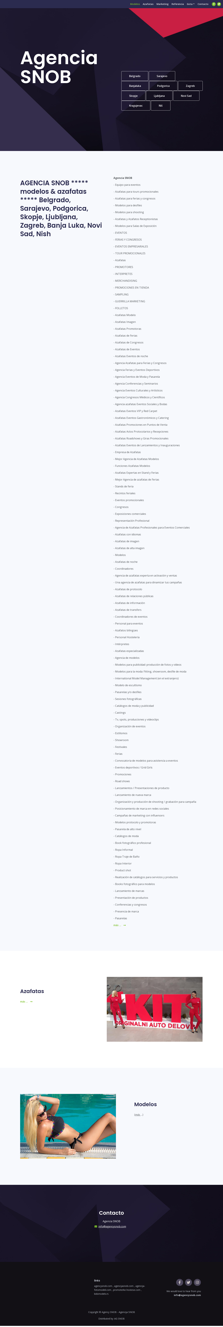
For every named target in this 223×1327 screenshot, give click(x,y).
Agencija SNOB (127, 1313)
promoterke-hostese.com (126, 1291)
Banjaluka (135, 86)
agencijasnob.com (124, 1287)
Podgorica (164, 86)
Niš (190, 106)
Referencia (175, 7)
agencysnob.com (103, 1287)
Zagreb (134, 96)
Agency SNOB (109, 1313)
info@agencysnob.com (112, 1227)
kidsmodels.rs (101, 1294)
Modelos (130, 7)
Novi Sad (134, 106)
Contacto (202, 7)
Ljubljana (186, 96)
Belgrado (135, 76)
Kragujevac (164, 106)
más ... (119, 926)
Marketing (159, 7)
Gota (188, 7)
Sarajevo (163, 76)
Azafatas (144, 7)
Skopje (159, 96)
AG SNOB (119, 1319)
